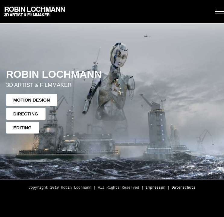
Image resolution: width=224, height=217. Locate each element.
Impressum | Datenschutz (171, 188)
